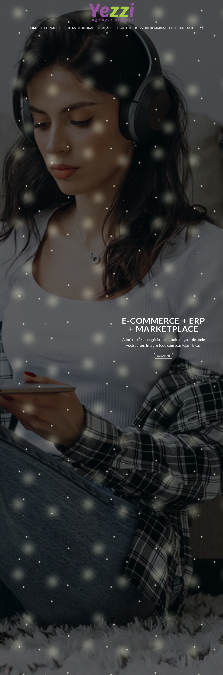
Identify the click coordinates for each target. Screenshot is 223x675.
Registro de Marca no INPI (155, 27)
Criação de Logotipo (114, 27)
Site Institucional (79, 27)
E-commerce (51, 27)
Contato (187, 27)
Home (33, 27)
